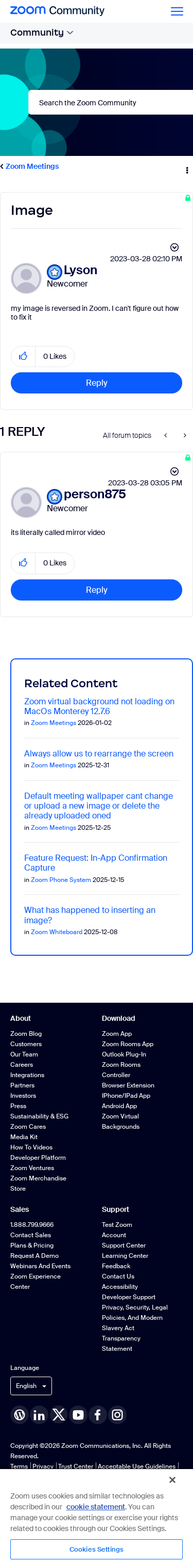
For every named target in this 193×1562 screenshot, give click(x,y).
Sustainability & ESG (39, 1116)
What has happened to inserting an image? (89, 915)
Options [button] (186, 166)
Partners (22, 1085)
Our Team (24, 1054)
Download (118, 1018)
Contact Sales (30, 1235)
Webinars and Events (40, 1266)
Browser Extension (128, 1085)
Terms (19, 1466)
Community (42, 32)
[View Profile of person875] (95, 494)
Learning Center (125, 1256)
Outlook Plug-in (124, 1054)
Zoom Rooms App (127, 1044)
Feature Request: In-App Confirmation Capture (95, 863)
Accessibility (120, 1287)
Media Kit (24, 1137)
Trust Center (75, 1466)
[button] (23, 356)
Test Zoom (117, 1225)
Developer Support (128, 1297)
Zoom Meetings (32, 166)
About (20, 1018)
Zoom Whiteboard (56, 932)
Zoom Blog (26, 1034)
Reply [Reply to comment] (97, 590)
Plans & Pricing (32, 1245)
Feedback (116, 1266)
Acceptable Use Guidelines (137, 1466)
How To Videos (31, 1147)
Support (115, 1209)
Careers (21, 1065)
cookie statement (95, 1506)
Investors (23, 1096)
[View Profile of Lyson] (80, 270)
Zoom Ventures (32, 1168)
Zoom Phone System (61, 880)
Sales (19, 1209)
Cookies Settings (96, 1549)
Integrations (27, 1075)
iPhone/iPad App (126, 1096)
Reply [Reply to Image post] (97, 382)
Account (114, 1235)
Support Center (124, 1245)
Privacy (43, 1466)
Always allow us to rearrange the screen (98, 753)
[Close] (172, 1480)
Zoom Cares (28, 1127)
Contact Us (118, 1276)
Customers (26, 1044)
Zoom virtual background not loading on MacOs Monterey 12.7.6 (99, 706)
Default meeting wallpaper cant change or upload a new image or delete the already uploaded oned (98, 806)
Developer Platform (38, 1158)
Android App (119, 1106)
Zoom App (117, 1034)
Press (18, 1106)
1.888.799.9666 (32, 1225)
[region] (96, 1515)
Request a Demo (34, 1256)
